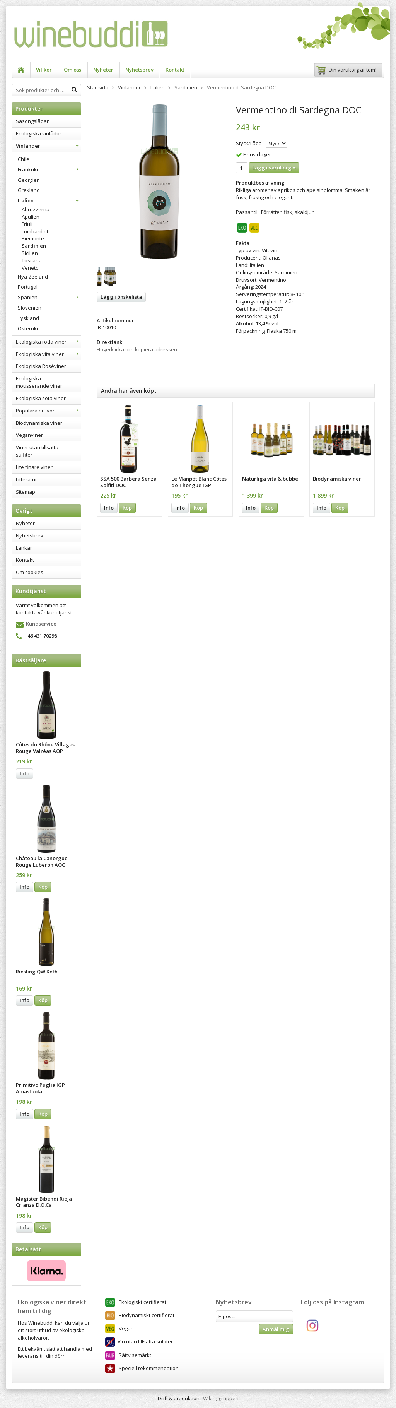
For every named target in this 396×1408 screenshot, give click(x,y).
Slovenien (29, 307)
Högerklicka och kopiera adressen (137, 349)
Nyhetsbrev (139, 69)
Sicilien (30, 253)
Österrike (29, 328)
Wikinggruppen (221, 1398)
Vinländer (48, 145)
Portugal (28, 286)
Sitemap (25, 491)
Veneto (30, 267)
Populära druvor (48, 410)
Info (24, 773)
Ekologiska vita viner (48, 354)
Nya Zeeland (33, 276)
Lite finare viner (34, 467)
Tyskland (28, 318)
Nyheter (103, 69)
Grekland (29, 189)
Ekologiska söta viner (41, 398)
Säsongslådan (33, 121)
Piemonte (33, 238)
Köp (43, 886)
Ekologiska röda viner (48, 341)
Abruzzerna (36, 209)
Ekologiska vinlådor (38, 133)
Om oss (72, 69)
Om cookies (29, 572)
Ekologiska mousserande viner (39, 382)
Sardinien (34, 245)
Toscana (32, 260)
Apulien (30, 216)
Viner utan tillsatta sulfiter (37, 451)
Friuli (27, 224)
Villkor (44, 69)
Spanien (49, 297)
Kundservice (41, 623)
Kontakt (175, 69)
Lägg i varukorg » (274, 167)
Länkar (24, 547)
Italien (49, 200)
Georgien (29, 179)
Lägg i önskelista (121, 296)
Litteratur (26, 479)
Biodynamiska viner (39, 422)
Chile (23, 159)
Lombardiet (35, 231)
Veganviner (29, 434)
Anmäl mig (276, 1329)
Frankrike (49, 169)
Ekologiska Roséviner (41, 366)
